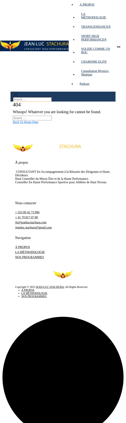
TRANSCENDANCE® (96, 26)
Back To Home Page (25, 122)
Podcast (84, 83)
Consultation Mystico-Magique (95, 72)
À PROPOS (87, 4)
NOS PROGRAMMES (29, 257)
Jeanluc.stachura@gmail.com (33, 227)
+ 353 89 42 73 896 (27, 212)
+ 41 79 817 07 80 (26, 217)
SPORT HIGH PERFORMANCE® (94, 37)
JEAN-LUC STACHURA (50, 287)
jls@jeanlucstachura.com (30, 222)
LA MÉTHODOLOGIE (93, 15)
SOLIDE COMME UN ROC (95, 50)
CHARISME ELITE (94, 61)
